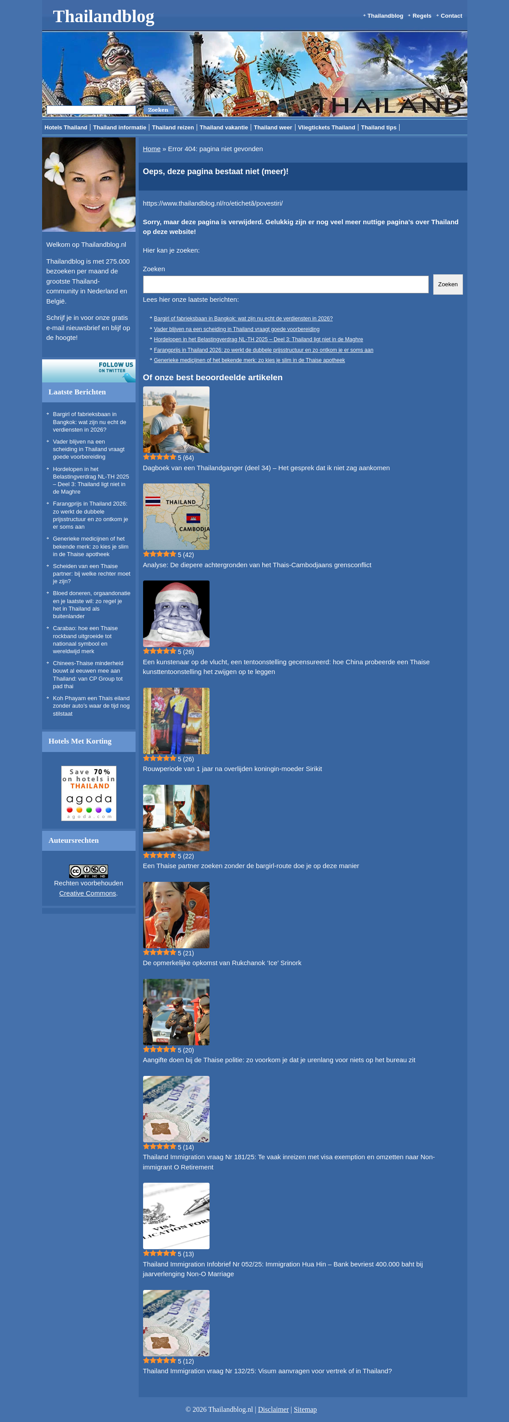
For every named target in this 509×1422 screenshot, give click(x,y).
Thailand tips (378, 127)
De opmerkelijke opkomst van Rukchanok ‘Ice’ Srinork (222, 962)
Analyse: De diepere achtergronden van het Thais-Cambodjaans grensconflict (257, 565)
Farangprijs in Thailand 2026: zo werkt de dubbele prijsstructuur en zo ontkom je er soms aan (263, 350)
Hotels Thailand (66, 127)
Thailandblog (104, 16)
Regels (421, 15)
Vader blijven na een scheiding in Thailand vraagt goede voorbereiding (89, 449)
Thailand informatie (119, 127)
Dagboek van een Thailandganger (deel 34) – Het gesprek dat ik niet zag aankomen (266, 467)
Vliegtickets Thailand (326, 127)
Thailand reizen (173, 127)
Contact (451, 15)
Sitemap (305, 1409)
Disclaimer (273, 1409)
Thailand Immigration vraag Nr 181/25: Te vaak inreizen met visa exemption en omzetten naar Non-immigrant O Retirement (289, 1162)
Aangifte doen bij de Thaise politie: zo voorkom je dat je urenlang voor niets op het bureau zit (279, 1060)
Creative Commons (87, 893)
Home (152, 148)
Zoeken (154, 269)
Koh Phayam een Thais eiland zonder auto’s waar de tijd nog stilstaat (91, 706)
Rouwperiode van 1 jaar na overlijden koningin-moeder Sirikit (232, 768)
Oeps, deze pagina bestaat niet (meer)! (216, 171)
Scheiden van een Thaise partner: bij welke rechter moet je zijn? (92, 574)
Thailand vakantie (224, 127)
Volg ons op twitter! (89, 370)
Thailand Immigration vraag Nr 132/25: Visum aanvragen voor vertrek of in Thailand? (267, 1371)
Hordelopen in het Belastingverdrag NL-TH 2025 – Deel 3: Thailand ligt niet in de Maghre (258, 339)
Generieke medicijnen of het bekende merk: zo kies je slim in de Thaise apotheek (91, 546)
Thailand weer (273, 127)
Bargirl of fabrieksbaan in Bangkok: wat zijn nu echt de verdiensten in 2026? (90, 422)
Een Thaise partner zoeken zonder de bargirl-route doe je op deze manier (251, 865)
